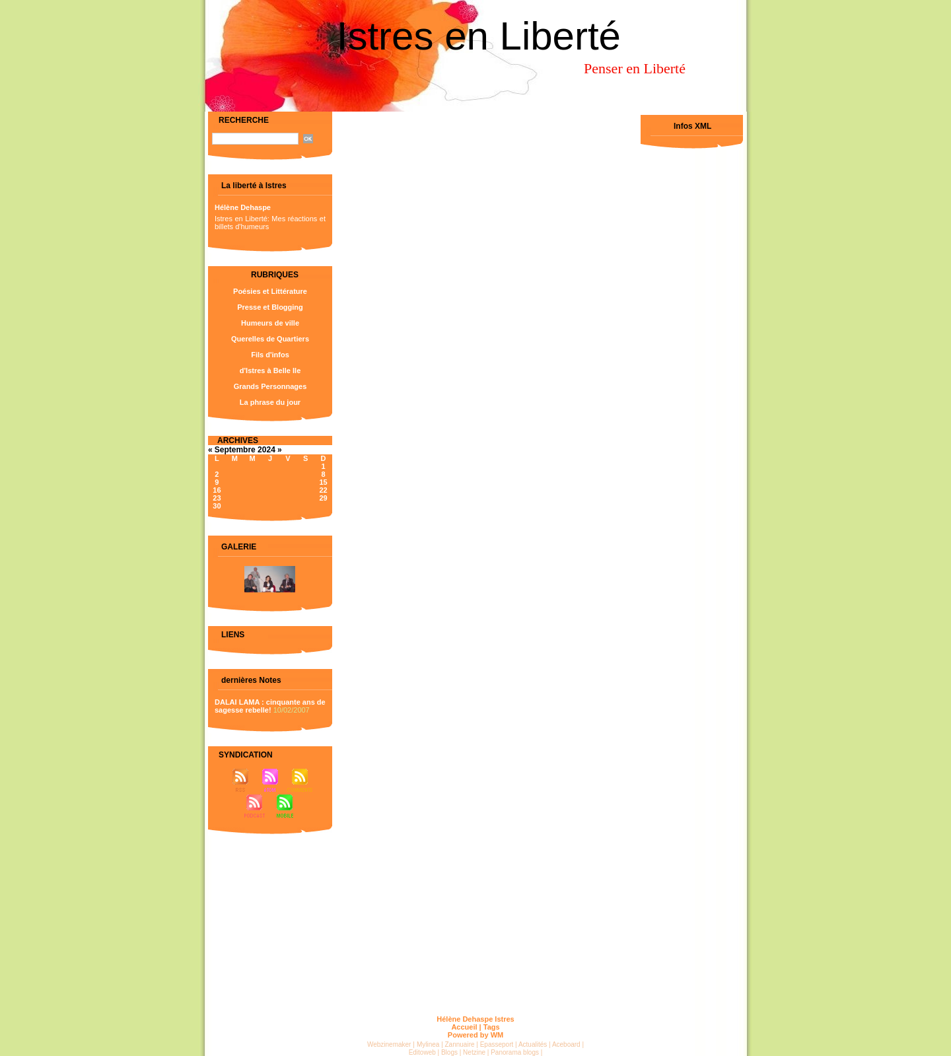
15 (323, 482)
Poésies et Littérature (270, 291)
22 (323, 490)
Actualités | (534, 1044)
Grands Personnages (270, 386)
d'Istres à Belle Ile (270, 370)
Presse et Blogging (270, 307)
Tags (491, 1027)
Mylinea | (430, 1044)
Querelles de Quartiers (270, 339)
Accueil (464, 1027)
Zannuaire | (461, 1044)
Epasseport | (498, 1044)
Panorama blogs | (516, 1052)
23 (217, 498)
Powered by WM (475, 1035)
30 (217, 506)
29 (323, 498)
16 (217, 490)
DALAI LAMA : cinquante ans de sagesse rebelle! (270, 706)
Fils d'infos (270, 355)
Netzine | (476, 1052)
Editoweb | (424, 1052)
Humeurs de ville (270, 323)
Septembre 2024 (245, 449)
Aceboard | (568, 1044)
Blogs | (451, 1052)
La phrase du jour (270, 402)
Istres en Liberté (479, 36)
